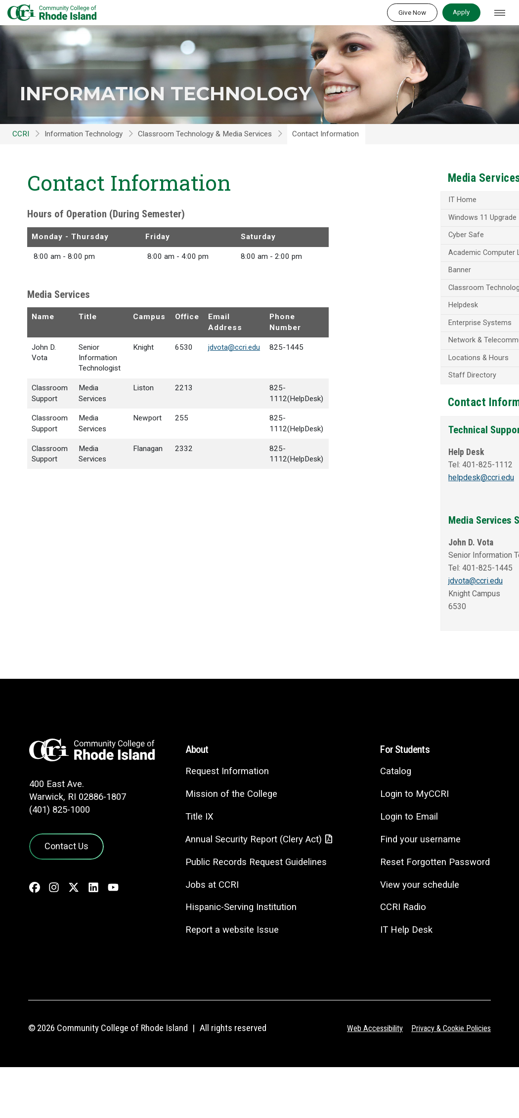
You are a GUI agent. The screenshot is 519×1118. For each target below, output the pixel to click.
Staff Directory (414, 407)
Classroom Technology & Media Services (205, 133)
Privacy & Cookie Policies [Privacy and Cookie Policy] (448, 1079)
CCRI (20, 133)
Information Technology (194, 92)
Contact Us (64, 896)
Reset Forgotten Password (434, 912)
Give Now (412, 12)
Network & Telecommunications (424, 368)
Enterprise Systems (422, 346)
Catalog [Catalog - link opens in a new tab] (393, 821)
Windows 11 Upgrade (425, 231)
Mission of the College (223, 844)
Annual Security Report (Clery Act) (248, 890)
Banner (401, 284)
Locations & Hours (421, 389)
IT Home (404, 212)
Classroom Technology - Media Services (430, 306)
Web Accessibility (368, 1079)
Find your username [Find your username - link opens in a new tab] (419, 889)
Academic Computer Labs (433, 266)
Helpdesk (405, 328)
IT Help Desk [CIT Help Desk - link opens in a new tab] (404, 980)
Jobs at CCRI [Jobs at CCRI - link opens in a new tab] (204, 935)
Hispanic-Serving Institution (234, 957)
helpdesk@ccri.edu (425, 523)
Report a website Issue (225, 980)
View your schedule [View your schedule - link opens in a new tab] (418, 935)
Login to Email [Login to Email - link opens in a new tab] (407, 866)
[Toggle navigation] (500, 13)
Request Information (219, 821)
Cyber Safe (408, 249)
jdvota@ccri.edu (234, 347)
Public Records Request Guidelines (249, 912)
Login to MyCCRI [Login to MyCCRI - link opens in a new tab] (412, 844)
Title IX (191, 866)
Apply (461, 12)
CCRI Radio (401, 957)
